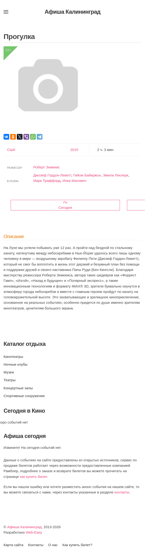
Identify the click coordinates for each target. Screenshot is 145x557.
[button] (6, 11)
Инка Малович (74, 181)
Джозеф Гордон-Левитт (52, 175)
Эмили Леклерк (115, 175)
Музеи (9, 372)
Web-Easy (34, 532)
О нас (53, 545)
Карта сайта (13, 545)
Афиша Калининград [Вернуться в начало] (72, 12)
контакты (121, 492)
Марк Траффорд (46, 181)
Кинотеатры (13, 357)
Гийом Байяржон (87, 175)
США (11, 150)
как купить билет (33, 477)
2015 (74, 150)
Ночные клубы (15, 364)
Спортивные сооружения (24, 396)
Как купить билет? (77, 545)
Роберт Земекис (46, 167)
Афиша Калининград (24, 527)
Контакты (36, 545)
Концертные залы (18, 388)
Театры (10, 380)
